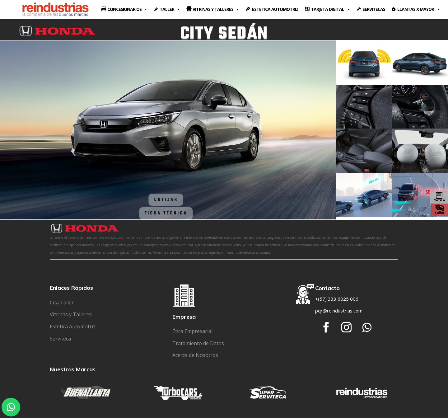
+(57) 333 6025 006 (336, 299)
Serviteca (60, 338)
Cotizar (152, 199)
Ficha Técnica (151, 213)
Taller (439, 212)
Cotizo (439, 200)
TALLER (170, 9)
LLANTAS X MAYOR (418, 9)
